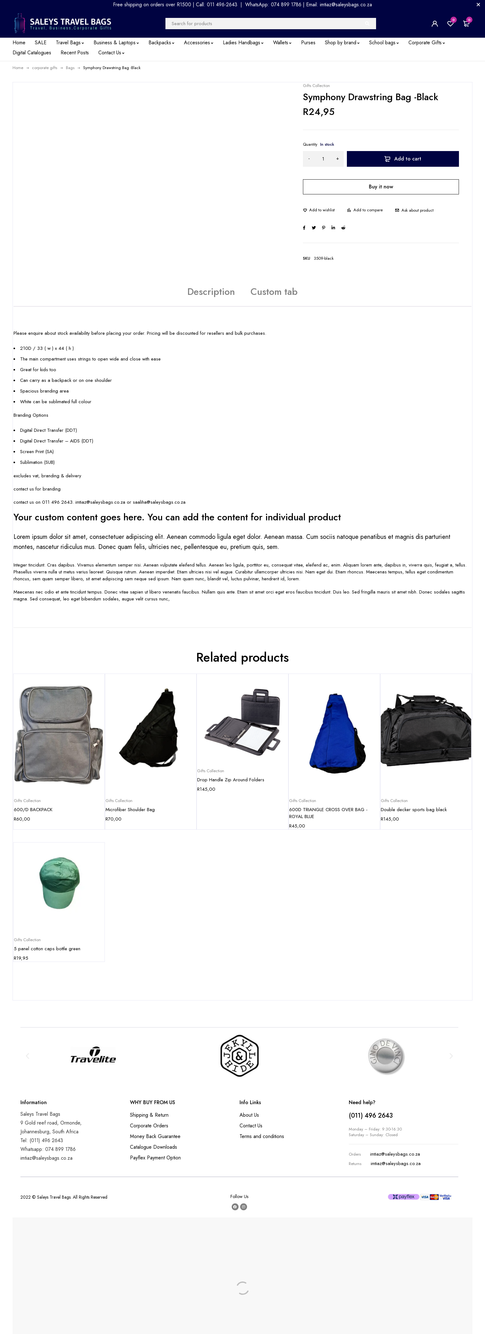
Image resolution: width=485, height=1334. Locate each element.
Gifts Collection (316, 86)
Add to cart (407, 158)
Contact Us (251, 1125)
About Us (249, 1115)
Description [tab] (211, 291)
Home (18, 68)
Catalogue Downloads (153, 1147)
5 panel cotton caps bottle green (47, 948)
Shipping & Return (149, 1115)
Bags (70, 68)
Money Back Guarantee (155, 1136)
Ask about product (417, 210)
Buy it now (381, 186)
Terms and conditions (262, 1136)
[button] (27, 1056)
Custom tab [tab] (274, 291)
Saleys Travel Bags (54, 1197)
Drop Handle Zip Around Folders (230, 779)
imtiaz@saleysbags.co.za (395, 1154)
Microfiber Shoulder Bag (130, 809)
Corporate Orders (149, 1125)
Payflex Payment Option (155, 1157)
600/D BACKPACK (33, 809)
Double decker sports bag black (414, 809)
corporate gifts (44, 68)
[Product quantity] (323, 159)
